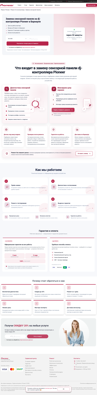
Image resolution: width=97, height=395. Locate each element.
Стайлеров (52, 374)
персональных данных (28, 47)
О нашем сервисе (30, 361)
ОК (63, 389)
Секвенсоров (53, 376)
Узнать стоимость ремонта (63, 110)
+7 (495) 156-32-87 (92, 1)
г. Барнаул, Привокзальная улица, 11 (75, 1)
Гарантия (31, 5)
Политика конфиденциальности (88, 383)
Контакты (57, 5)
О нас (25, 5)
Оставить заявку (84, 153)
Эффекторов (53, 365)
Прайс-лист (28, 366)
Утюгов (51, 370)
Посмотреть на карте (81, 367)
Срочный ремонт (30, 368)
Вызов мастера (91, 5)
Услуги (20, 5)
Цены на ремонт (48, 5)
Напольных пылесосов (56, 363)
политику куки (48, 388)
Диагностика (39, 5)
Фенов (51, 367)
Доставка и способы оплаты (33, 370)
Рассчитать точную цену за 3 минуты (28, 43)
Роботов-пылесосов (55, 361)
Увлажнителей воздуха (56, 372)
